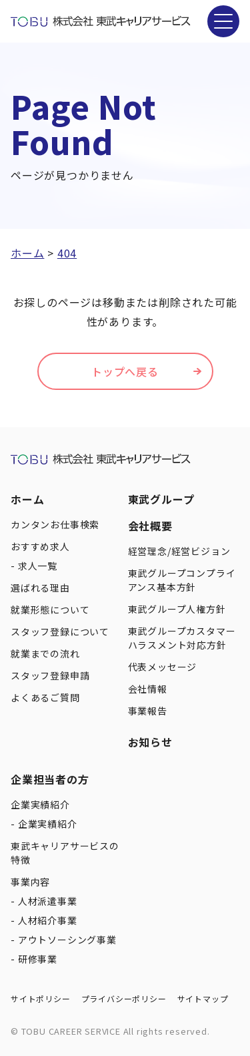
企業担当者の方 (50, 779)
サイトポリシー (41, 998)
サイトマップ (203, 998)
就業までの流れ (45, 653)
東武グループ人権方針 (177, 609)
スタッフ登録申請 (50, 675)
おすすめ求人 (40, 546)
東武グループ (161, 499)
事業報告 (147, 710)
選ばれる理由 (40, 587)
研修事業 (37, 959)
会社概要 (150, 526)
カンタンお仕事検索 (55, 524)
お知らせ (150, 742)
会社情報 (147, 688)
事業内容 (30, 881)
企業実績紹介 (40, 804)
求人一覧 (37, 565)
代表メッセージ (162, 666)
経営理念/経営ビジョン (179, 551)
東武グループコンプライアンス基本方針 (182, 580)
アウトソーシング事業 (67, 939)
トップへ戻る (125, 371)
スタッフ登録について (60, 631)
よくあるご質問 (45, 697)
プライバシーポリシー (124, 998)
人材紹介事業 (47, 920)
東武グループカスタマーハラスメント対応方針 (182, 637)
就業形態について (50, 609)
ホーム (27, 499)
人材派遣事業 (47, 901)
